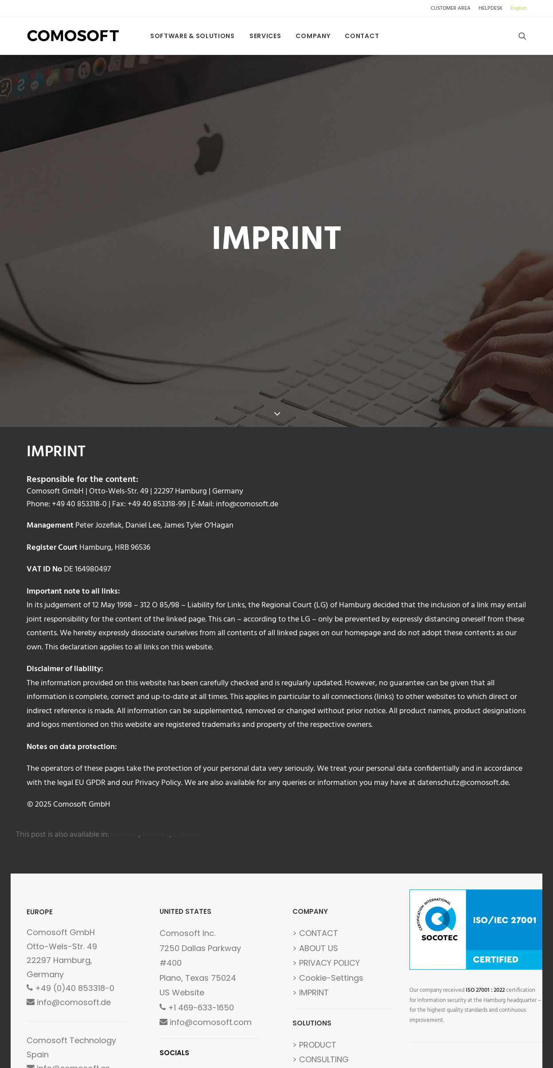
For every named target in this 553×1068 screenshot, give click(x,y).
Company (313, 35)
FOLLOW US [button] (196, 1008)
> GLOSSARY (315, 1034)
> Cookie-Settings (327, 892)
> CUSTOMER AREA (328, 1019)
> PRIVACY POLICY (326, 878)
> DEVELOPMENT (322, 1004)
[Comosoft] (73, 36)
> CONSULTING (320, 974)
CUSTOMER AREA (451, 8)
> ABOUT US (315, 863)
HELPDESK (490, 8)
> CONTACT (315, 848)
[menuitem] (452, 8)
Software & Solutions (192, 35)
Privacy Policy (158, 697)
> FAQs (305, 989)
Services (265, 35)
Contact (362, 35)
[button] (522, 35)
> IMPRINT (310, 907)
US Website (182, 907)
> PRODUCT (314, 959)
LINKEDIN (220, 989)
